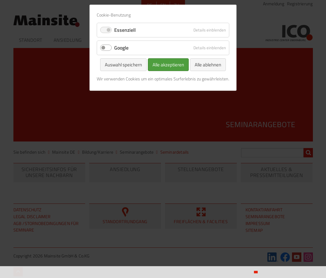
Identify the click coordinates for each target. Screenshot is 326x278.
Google (121, 47)
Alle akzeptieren (168, 64)
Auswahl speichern (123, 64)
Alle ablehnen (208, 64)
